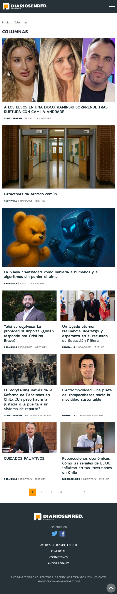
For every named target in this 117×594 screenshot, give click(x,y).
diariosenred (13, 118)
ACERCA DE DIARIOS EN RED (58, 545)
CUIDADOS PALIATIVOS (24, 458)
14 (83, 492)
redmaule (10, 200)
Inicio (6, 22)
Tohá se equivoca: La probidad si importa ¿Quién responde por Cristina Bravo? (29, 333)
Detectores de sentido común (30, 194)
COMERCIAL (58, 551)
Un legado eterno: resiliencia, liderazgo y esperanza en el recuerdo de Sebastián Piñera (85, 333)
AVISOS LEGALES (58, 563)
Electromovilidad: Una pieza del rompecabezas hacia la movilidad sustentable (87, 394)
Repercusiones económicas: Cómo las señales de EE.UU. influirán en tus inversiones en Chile (87, 465)
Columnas (20, 22)
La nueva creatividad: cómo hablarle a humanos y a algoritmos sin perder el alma (51, 274)
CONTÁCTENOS (58, 557)
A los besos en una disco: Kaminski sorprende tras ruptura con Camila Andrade (56, 109)
